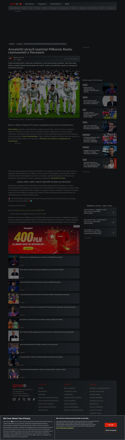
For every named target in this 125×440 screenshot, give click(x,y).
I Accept (111, 425)
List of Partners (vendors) (65, 428)
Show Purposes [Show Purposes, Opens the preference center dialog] (111, 430)
